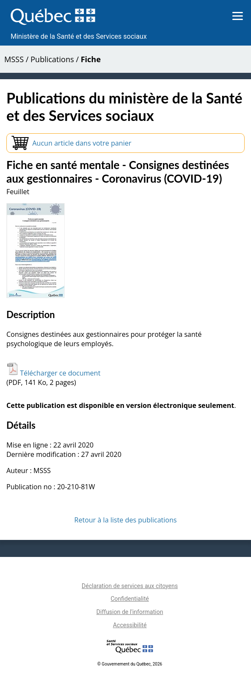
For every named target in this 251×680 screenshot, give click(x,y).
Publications (52, 59)
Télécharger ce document (53, 373)
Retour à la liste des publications (125, 520)
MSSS (14, 59)
